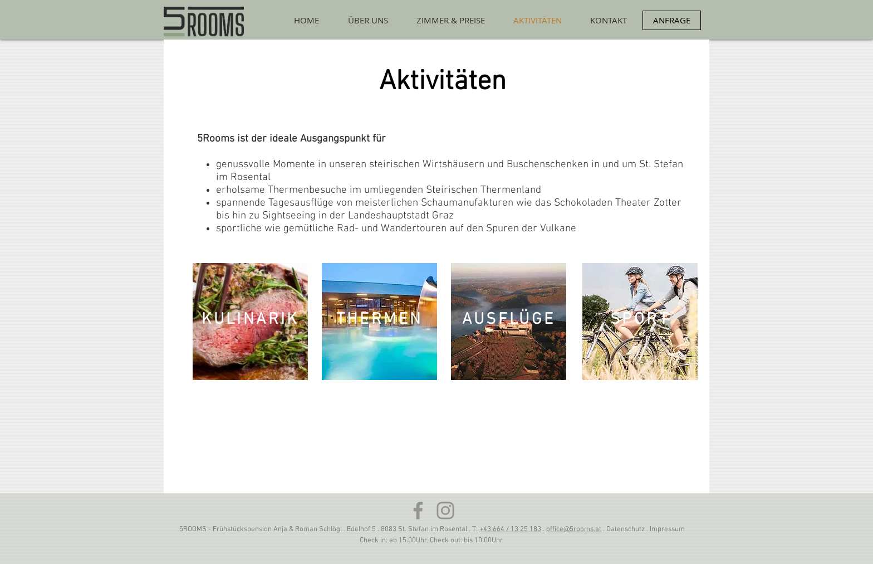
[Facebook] (418, 510)
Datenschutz (625, 529)
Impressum (667, 529)
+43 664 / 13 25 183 (510, 529)
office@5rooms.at (573, 529)
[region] (250, 321)
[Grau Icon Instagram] (445, 510)
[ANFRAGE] (672, 20)
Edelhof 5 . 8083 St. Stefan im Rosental (408, 529)
